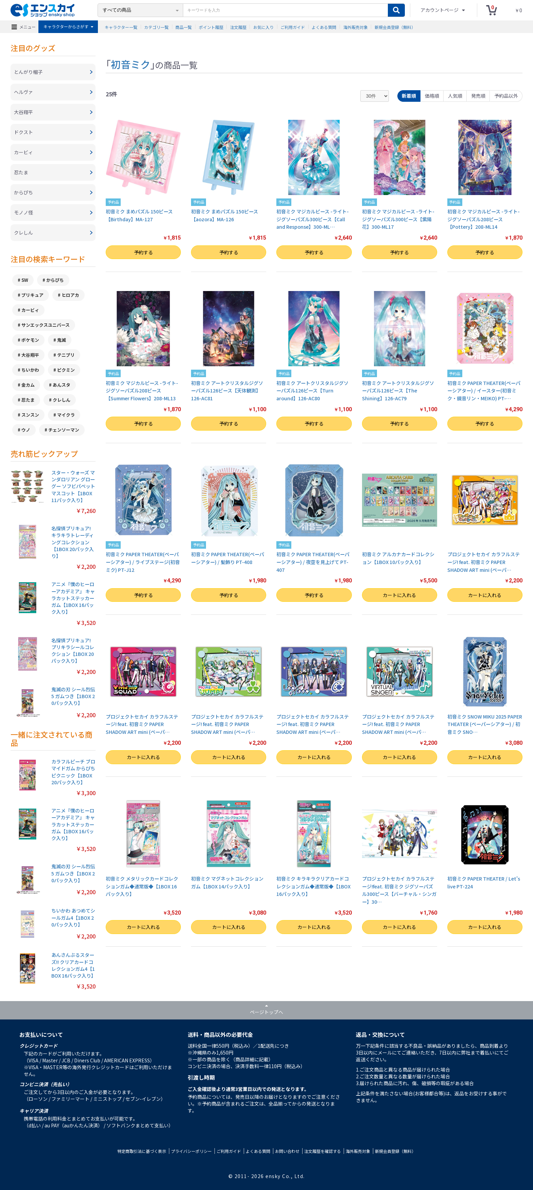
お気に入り (263, 27)
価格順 (432, 95)
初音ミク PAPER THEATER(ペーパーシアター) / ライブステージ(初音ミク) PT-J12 (143, 562)
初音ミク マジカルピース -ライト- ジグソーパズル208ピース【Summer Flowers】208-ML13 (142, 391)
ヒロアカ (70, 295)
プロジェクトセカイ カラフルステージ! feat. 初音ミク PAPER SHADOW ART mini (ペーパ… (483, 562)
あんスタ (61, 385)
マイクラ (66, 415)
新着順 (409, 95)
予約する (143, 252)
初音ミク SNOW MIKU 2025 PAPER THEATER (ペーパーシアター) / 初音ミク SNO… (484, 724)
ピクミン (66, 370)
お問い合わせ (287, 1151)
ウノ (25, 430)
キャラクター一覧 (121, 27)
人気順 (455, 95)
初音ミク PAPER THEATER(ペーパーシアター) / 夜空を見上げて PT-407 (312, 562)
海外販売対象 (355, 27)
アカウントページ (440, 9)
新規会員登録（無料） (395, 27)
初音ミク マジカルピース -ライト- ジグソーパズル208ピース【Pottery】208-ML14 (483, 219)
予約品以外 (506, 95)
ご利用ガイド (292, 27)
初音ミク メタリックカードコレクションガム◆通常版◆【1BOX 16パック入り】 (142, 886)
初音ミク (130, 64)
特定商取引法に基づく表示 (141, 1151)
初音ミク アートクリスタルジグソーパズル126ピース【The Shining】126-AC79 (398, 391)
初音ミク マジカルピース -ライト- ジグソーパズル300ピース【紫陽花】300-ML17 (398, 219)
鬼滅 (61, 340)
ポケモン (30, 340)
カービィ (30, 310)
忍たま (28, 400)
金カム (28, 385)
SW (24, 280)
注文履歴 (238, 27)
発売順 (478, 95)
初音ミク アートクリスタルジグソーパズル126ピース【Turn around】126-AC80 (312, 391)
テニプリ (66, 355)
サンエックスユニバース (45, 325)
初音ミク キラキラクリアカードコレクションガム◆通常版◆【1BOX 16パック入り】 (313, 886)
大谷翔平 (30, 355)
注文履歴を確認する (322, 1151)
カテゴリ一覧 (156, 27)
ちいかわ (30, 370)
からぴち (55, 280)
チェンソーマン (63, 430)
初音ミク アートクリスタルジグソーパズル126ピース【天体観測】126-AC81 (227, 391)
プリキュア (32, 295)
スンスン (30, 415)
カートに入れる (399, 595)
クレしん (61, 400)
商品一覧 (183, 27)
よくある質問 (324, 27)
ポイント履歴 (211, 27)
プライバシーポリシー (191, 1151)
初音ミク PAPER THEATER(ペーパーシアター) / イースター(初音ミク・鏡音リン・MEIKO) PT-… (483, 391)
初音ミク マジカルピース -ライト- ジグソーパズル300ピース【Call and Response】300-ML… (312, 219)
